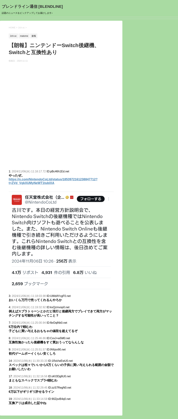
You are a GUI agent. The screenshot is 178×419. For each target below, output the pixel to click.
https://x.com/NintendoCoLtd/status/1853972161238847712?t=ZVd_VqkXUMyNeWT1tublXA (53, 181)
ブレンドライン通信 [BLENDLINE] (32, 6)
